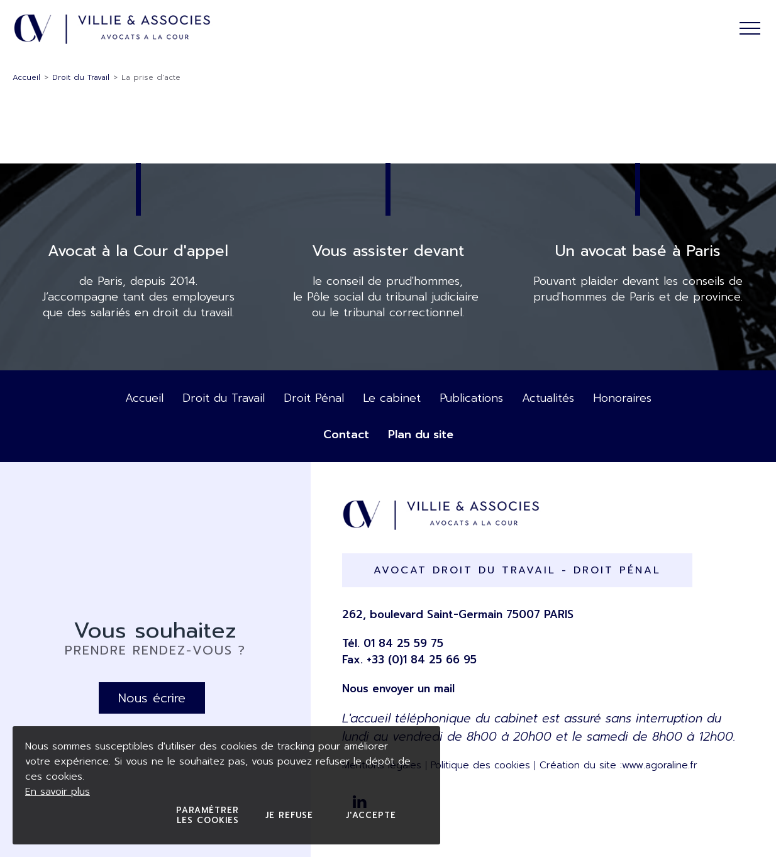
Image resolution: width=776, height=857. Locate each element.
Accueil (26, 77)
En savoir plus (57, 791)
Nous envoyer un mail (398, 688)
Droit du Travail (80, 77)
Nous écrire (152, 697)
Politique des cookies (480, 765)
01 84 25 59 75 (403, 643)
